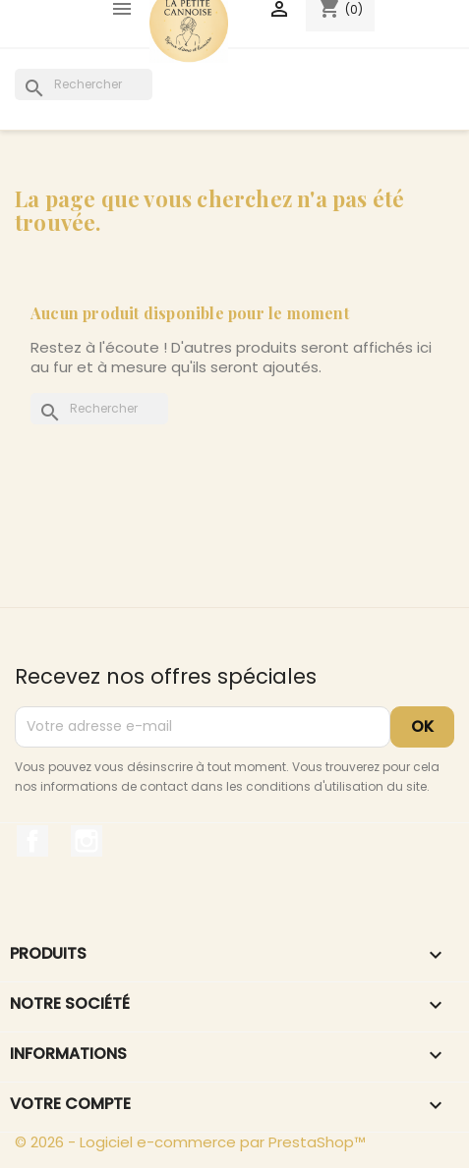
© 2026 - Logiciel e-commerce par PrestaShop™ (190, 1142)
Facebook (32, 841)
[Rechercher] (83, 84)
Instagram (86, 841)
